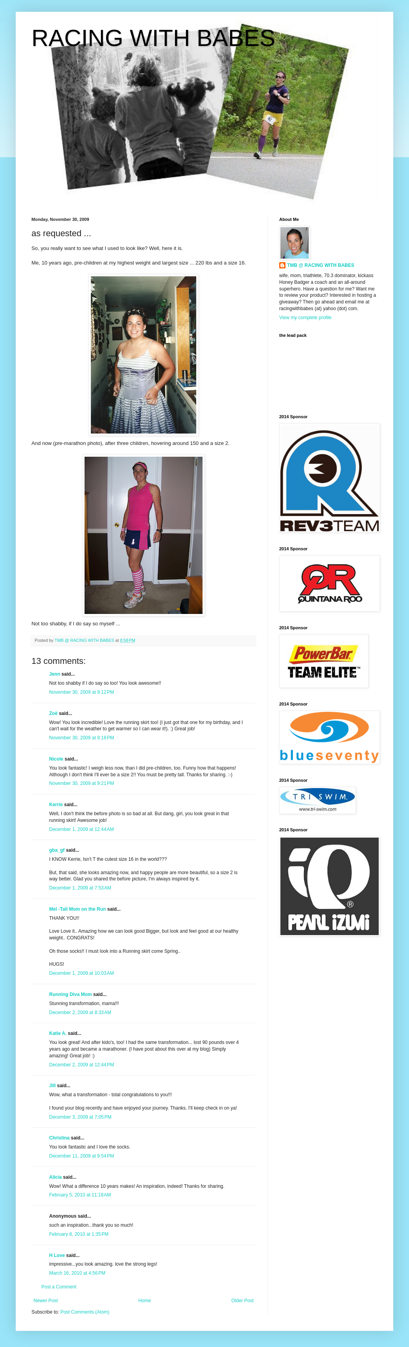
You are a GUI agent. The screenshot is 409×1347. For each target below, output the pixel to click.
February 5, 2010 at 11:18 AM (80, 1195)
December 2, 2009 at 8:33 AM (80, 1012)
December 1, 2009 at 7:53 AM (80, 888)
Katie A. (57, 1033)
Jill (52, 1085)
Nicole (56, 759)
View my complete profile (305, 317)
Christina (59, 1138)
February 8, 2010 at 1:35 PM (79, 1234)
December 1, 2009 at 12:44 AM (81, 829)
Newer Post (45, 1300)
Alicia (55, 1177)
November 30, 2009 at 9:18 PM (81, 738)
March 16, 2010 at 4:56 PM (77, 1273)
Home (144, 1300)
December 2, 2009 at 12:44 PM (81, 1065)
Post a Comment (58, 1287)
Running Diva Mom (70, 994)
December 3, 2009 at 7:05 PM (80, 1117)
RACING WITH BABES (153, 38)
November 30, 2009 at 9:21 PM (81, 783)
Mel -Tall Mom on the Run (77, 909)
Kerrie (56, 804)
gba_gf (57, 850)
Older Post (242, 1300)
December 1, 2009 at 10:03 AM (81, 973)
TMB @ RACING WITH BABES (320, 265)
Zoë (53, 713)
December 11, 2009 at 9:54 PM (81, 1156)
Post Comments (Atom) (84, 1312)
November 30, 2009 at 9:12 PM (81, 692)
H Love (57, 1255)
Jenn (54, 674)
